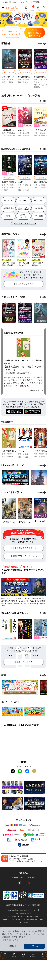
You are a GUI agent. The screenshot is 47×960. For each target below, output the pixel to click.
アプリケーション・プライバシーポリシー (23, 916)
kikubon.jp (24, 725)
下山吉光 (42, 188)
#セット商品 (39, 201)
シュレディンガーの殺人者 (14, 77)
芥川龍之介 (11, 185)
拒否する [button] (12, 946)
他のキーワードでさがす (23, 223)
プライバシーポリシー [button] (11, 940)
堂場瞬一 (26, 454)
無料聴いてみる (34, 33)
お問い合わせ (23, 922)
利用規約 (11, 910)
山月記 (21, 182)
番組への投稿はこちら (24, 284)
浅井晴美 (10, 82)
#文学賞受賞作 (8, 208)
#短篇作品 (39, 208)
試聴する (9, 72)
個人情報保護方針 (22, 913)
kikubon (12, 32)
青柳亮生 (10, 133)
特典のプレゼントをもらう (23, 555)
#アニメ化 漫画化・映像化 (23, 208)
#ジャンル (8, 201)
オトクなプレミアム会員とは (24, 548)
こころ (21, 130)
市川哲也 (10, 80)
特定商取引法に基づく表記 (33, 919)
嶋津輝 (9, 454)
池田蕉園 (42, 133)
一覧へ (42, 43)
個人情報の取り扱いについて (27, 910)
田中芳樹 (26, 80)
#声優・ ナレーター (23, 216)
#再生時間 (39, 216)
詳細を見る (36, 390)
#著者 (8, 216)
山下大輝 (26, 190)
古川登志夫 (11, 188)
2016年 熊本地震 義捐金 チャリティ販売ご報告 (23, 905)
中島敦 (25, 185)
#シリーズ (24, 201)
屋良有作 (26, 82)
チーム (21, 451)
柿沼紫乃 (5, 190)
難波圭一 (42, 85)
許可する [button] (34, 946)
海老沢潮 (26, 135)
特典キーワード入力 (24, 662)
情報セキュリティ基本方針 (12, 919)
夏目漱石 (26, 133)
